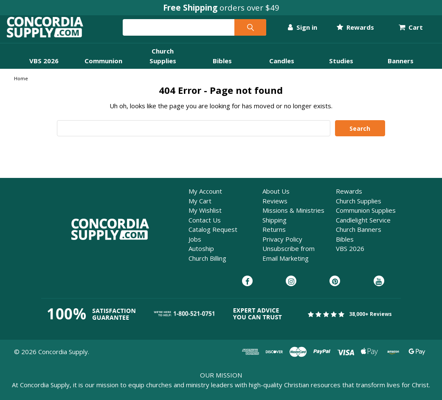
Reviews (274, 208)
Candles (281, 68)
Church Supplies (358, 208)
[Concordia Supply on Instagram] (291, 289)
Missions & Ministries (293, 217)
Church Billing (207, 265)
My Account (205, 198)
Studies (341, 68)
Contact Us (205, 227)
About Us (276, 198)
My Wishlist (205, 217)
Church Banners (358, 236)
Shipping (274, 227)
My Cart (200, 208)
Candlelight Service (363, 227)
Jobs (195, 246)
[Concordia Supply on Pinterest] (334, 289)
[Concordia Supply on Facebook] (247, 289)
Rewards (348, 31)
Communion (103, 68)
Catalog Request (213, 236)
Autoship (201, 255)
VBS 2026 (44, 68)
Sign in (295, 31)
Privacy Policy (282, 246)
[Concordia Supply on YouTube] (379, 289)
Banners (401, 68)
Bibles (222, 68)
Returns (274, 236)
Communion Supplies (366, 217)
